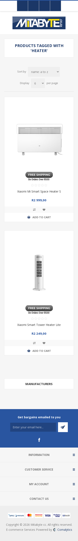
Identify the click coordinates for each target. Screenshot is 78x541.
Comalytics (62, 530)
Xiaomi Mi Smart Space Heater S (39, 191)
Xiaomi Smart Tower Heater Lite (39, 325)
